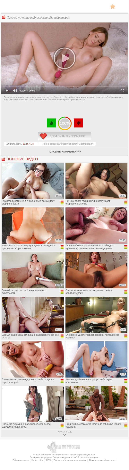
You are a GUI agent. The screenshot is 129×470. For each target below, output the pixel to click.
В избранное (112, 6)
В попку (73, 144)
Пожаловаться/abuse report (102, 460)
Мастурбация (86, 144)
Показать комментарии (64, 151)
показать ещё (64, 432)
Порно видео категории (55, 144)
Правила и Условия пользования (70, 460)
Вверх (121, 440)
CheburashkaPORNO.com (64, 7)
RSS (48, 460)
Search (122, 6)
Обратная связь (21, 460)
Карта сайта (37, 460)
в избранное (64, 136)
